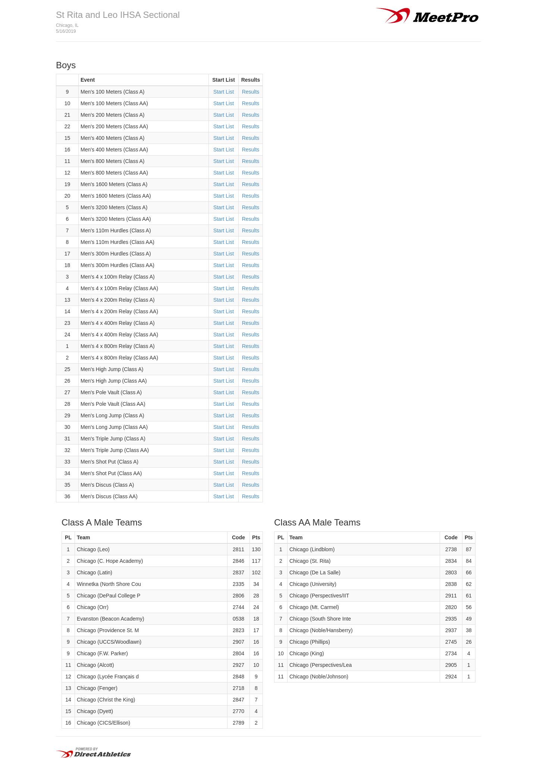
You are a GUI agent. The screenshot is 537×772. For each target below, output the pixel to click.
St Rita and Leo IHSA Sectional (118, 15)
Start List (223, 92)
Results (251, 92)
